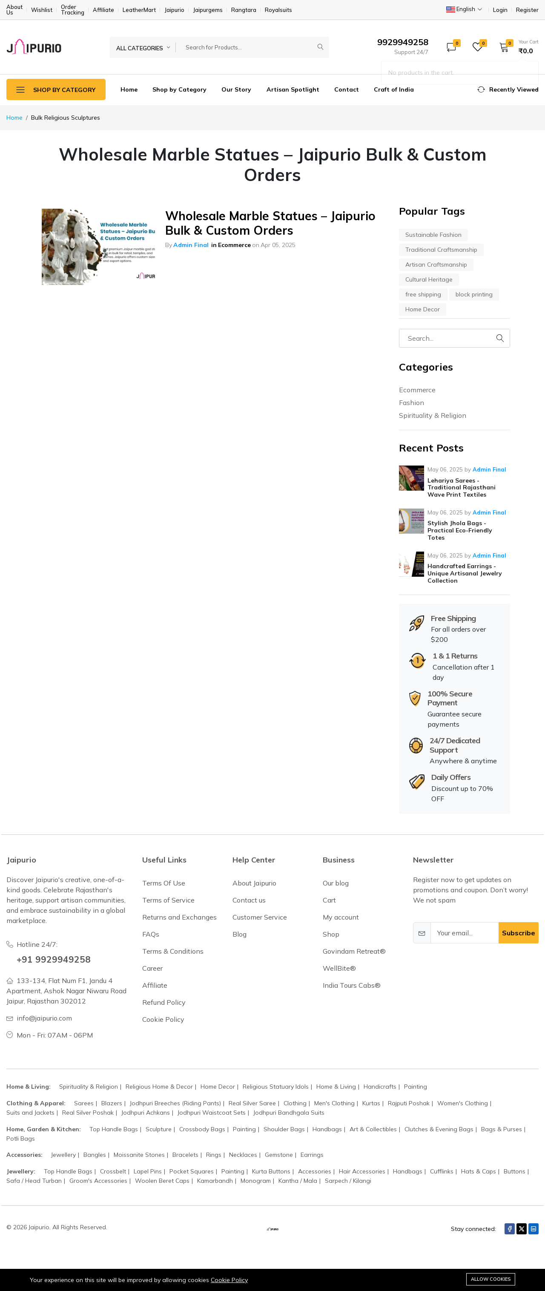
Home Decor (422, 309)
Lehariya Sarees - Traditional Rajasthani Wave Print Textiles (461, 488)
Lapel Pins (148, 1171)
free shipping (423, 294)
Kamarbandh (215, 1181)
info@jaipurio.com (44, 1018)
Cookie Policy (229, 1280)
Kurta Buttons (271, 1171)
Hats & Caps (478, 1171)
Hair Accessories (362, 1171)
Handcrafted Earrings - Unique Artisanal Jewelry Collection (464, 573)
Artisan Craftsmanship (436, 264)
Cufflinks (441, 1171)
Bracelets (185, 1155)
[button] (516, 47)
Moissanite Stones (139, 1155)
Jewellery (63, 1155)
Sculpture (159, 1129)
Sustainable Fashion (433, 235)
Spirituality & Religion (432, 415)
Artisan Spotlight (293, 89)
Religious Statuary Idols (276, 1086)
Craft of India (394, 89)
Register (527, 10)
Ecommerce (234, 245)
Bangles (94, 1155)
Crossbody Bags (202, 1129)
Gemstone (279, 1155)
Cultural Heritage (429, 279)
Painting (415, 1086)
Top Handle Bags (113, 1129)
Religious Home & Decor (159, 1086)
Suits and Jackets (30, 1112)
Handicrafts (380, 1086)
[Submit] (320, 47)
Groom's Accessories (98, 1181)
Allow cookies (491, 1279)
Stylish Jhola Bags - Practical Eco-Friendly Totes (459, 530)
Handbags (327, 1129)
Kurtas (371, 1103)
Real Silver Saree (252, 1103)
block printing (474, 294)
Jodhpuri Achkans (145, 1112)
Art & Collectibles (373, 1129)
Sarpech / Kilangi (348, 1181)
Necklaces (243, 1155)
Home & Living (336, 1086)
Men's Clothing (334, 1103)
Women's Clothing (462, 1103)
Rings (213, 1155)
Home (129, 89)
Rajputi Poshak (409, 1103)
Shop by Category (179, 89)
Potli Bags (20, 1138)
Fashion (411, 402)
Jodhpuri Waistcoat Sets (212, 1112)
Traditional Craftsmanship (441, 249)
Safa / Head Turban (34, 1181)
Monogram (256, 1181)
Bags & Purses (501, 1129)
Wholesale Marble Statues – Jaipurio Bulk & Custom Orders (270, 223)
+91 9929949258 (57, 958)
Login (500, 10)
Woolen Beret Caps (162, 1181)
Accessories (314, 1171)
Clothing (295, 1103)
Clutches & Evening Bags (438, 1129)
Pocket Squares (191, 1171)
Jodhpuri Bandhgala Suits (288, 1112)
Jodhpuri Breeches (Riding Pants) (175, 1103)
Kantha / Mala (297, 1181)
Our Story (236, 89)
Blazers (111, 1103)
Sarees (84, 1103)
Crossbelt (113, 1171)
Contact (346, 89)
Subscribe (518, 933)
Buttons (514, 1171)
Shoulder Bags (284, 1129)
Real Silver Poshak (88, 1112)
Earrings (312, 1155)
